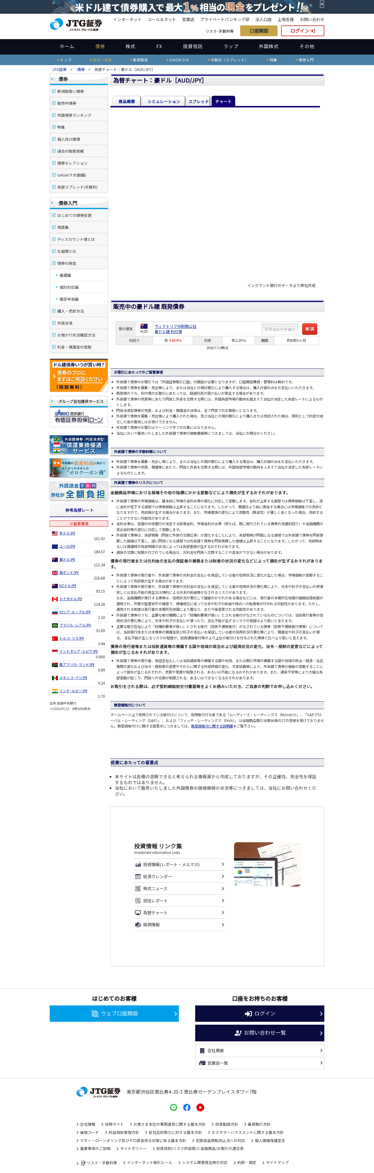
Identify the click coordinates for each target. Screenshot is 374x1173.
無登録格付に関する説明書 (212, 726)
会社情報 (87, 1124)
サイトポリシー (133, 1148)
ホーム (67, 46)
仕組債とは (66, 251)
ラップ (231, 46)
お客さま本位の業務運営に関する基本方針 (170, 1124)
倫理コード (89, 1132)
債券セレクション (72, 163)
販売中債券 (66, 103)
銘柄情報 (147, 925)
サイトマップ (277, 1162)
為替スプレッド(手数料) (77, 187)
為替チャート (151, 912)
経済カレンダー (153, 876)
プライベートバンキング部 (225, 19)
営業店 (188, 19)
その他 (306, 46)
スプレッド (198, 101)
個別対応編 (69, 287)
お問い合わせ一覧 (259, 1033)
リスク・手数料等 (98, 1163)
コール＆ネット (162, 19)
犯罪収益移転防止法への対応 (220, 1140)
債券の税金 (66, 263)
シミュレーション (164, 101)
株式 (131, 46)
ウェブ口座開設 (114, 1014)
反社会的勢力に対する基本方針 (175, 1132)
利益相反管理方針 (124, 1132)
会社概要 (211, 1050)
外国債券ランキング (74, 115)
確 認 (309, 329)
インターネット (127, 19)
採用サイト (114, 1124)
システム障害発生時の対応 (205, 1162)
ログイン (302, 30)
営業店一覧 (213, 1063)
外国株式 (269, 46)
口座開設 (259, 30)
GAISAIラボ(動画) (71, 175)
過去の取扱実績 (70, 151)
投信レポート (151, 900)
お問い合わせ (312, 19)
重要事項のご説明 (95, 1148)
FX (159, 46)
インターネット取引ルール (149, 1162)
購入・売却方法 (70, 311)
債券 (100, 46)
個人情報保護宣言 (270, 1140)
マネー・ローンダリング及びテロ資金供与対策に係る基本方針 (133, 1140)
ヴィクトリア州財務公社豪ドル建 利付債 (175, 328)
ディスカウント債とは (76, 239)
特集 (61, 127)
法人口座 (263, 19)
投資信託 (193, 46)
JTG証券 (59, 69)
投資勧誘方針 (226, 1124)
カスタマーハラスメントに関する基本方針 (248, 1132)
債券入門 (67, 202)
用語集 (63, 227)
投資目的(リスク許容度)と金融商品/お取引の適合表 (200, 1148)
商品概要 (127, 101)
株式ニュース (150, 888)
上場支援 (286, 19)
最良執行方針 (259, 1124)
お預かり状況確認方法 (76, 335)
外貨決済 (64, 323)
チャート (223, 101)
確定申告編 (69, 299)
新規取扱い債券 (70, 91)
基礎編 (65, 275)
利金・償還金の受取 (74, 347)
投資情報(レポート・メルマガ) (167, 864)
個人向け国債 (68, 139)
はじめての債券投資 (74, 215)
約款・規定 (246, 1162)
